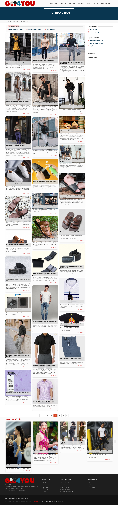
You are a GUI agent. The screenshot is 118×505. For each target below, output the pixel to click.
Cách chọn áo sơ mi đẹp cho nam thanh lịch (17, 392)
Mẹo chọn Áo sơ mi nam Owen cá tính (69, 300)
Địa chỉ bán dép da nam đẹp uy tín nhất (43, 205)
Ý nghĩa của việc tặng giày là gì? (14, 183)
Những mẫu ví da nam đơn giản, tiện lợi (16, 308)
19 (64, 415)
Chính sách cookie (23, 498)
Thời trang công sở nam (16, 29)
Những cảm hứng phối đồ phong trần (15, 145)
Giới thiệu (8, 498)
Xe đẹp (45, 491)
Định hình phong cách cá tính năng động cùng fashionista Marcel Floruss (45, 147)
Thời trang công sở (95, 32)
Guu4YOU (8, 21)
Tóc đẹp (64, 485)
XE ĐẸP (96, 3)
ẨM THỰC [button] (72, 3)
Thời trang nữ (93, 29)
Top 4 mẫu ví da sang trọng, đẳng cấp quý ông (44, 273)
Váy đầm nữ (65, 483)
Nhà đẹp (45, 485)
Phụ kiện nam (51, 29)
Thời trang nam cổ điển (34, 29)
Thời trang (15, 21)
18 (60, 415)
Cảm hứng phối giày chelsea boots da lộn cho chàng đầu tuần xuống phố (99, 451)
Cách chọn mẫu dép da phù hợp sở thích (70, 231)
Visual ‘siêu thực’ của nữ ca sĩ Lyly (15, 465)
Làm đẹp (46, 487)
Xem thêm (26, 69)
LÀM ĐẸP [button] (63, 3)
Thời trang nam (24, 21)
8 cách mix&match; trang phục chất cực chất (71, 105)
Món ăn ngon (66, 489)
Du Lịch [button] (80, 3)
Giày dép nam (105, 3)
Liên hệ (14, 498)
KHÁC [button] (88, 3)
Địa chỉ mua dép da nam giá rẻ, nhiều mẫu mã (18, 219)
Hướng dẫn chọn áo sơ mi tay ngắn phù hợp (44, 365)
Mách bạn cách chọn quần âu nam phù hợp (71, 358)
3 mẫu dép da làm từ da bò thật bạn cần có (44, 238)
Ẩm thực (45, 489)
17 (56, 415)
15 (48, 415)
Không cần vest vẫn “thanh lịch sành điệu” (44, 60)
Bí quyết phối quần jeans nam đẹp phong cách (45, 321)
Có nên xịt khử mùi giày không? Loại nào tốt (44, 181)
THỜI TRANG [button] (53, 3)
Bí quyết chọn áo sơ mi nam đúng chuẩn (43, 401)
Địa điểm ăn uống (67, 491)
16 (52, 415)
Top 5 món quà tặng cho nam (67, 130)
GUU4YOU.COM (36, 502)
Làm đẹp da (65, 487)
